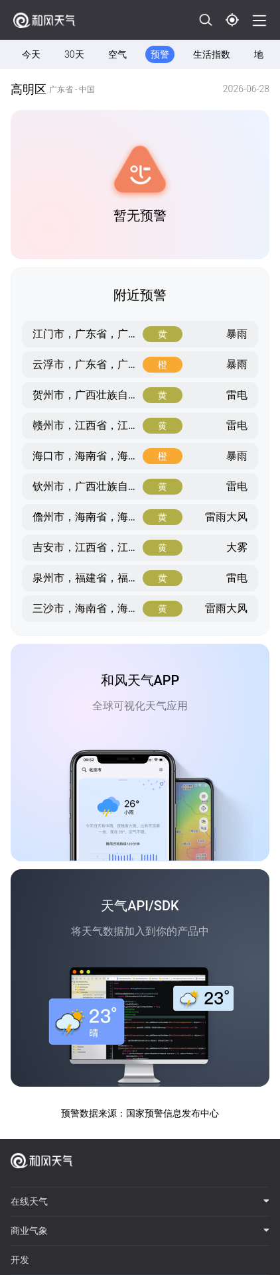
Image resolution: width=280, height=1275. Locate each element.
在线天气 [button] (140, 1201)
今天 (31, 54)
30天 (74, 54)
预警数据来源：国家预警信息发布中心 (140, 1113)
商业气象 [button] (140, 1230)
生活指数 (211, 54)
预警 (160, 54)
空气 (117, 54)
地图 (263, 54)
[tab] (140, 1202)
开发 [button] (20, 1259)
